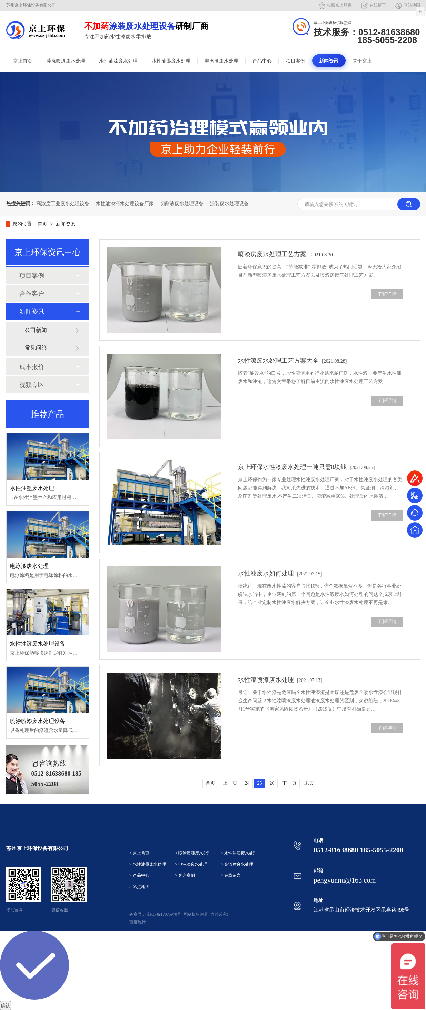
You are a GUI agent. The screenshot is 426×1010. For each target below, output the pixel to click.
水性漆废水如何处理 (280, 573)
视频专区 (31, 384)
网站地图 (412, 5)
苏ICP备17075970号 (163, 914)
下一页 (289, 783)
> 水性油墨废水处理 (147, 864)
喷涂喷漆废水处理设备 (37, 721)
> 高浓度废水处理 (237, 864)
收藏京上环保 (339, 5)
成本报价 (31, 366)
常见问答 (36, 348)
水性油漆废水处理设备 (37, 644)
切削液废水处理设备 (182, 203)
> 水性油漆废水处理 (239, 853)
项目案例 (295, 61)
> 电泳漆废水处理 (191, 864)
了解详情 (387, 294)
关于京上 (362, 61)
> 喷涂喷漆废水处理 (193, 853)
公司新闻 (36, 330)
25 (259, 783)
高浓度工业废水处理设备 (62, 203)
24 (247, 783)
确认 (5, 1005)
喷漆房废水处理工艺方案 (286, 254)
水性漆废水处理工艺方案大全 (292, 360)
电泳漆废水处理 (221, 61)
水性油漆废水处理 (118, 61)
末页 (309, 783)
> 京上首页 (139, 853)
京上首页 (22, 61)
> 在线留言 (231, 875)
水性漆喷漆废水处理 (280, 679)
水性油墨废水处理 (171, 61)
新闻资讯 (328, 61)
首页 (43, 224)
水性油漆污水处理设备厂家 (125, 203)
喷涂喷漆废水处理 (66, 61)
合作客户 (31, 293)
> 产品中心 (139, 875)
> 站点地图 (139, 887)
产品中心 (262, 61)
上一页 (230, 783)
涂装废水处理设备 (229, 203)
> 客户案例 (185, 875)
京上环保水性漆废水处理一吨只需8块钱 (306, 467)
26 (272, 783)
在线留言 (377, 5)
